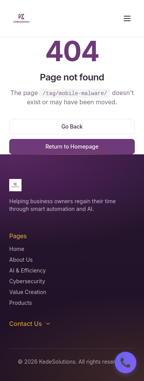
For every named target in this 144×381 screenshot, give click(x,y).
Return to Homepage (71, 146)
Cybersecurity (27, 281)
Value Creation (27, 292)
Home (16, 249)
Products (20, 302)
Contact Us (30, 324)
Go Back (72, 126)
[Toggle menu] (127, 18)
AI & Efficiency (27, 270)
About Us (21, 259)
